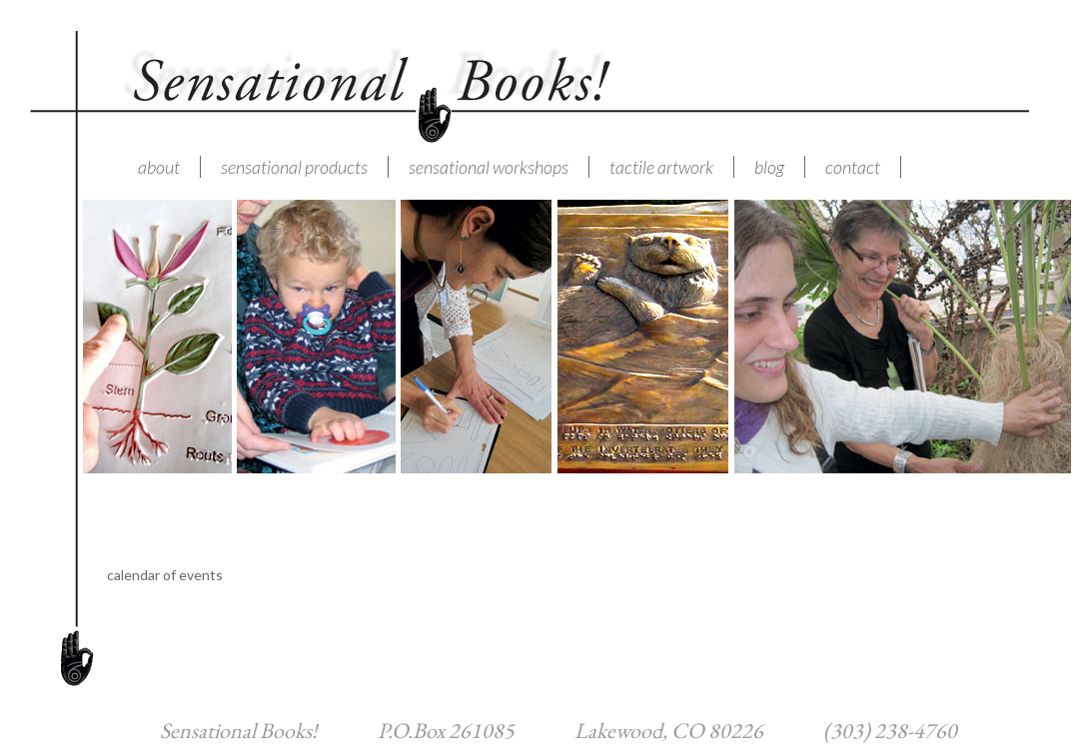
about (159, 167)
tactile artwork (661, 167)
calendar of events (165, 574)
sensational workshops (488, 167)
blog (769, 167)
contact (852, 167)
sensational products (294, 167)
